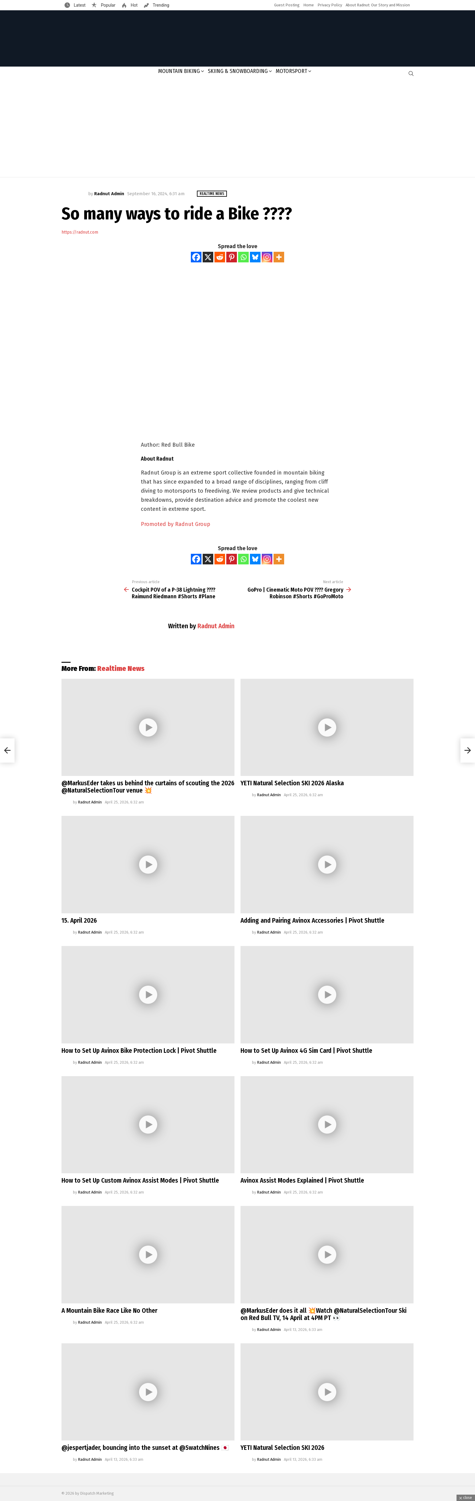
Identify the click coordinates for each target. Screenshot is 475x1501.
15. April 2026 (79, 921)
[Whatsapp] (243, 257)
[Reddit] (219, 257)
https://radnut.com (79, 232)
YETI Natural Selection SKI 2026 (282, 1448)
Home (308, 5)
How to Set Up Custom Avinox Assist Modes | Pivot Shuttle (140, 1180)
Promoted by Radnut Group (175, 524)
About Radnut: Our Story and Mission (378, 5)
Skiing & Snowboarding (238, 71)
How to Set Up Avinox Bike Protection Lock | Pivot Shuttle (139, 1051)
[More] (279, 257)
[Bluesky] (255, 257)
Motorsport (291, 71)
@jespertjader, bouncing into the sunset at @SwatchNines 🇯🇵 (145, 1448)
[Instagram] (267, 257)
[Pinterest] (231, 257)
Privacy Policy (329, 5)
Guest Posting (287, 5)
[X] (208, 257)
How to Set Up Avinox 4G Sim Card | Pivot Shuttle (306, 1051)
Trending (160, 5)
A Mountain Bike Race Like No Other (109, 1311)
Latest (79, 5)
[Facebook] (196, 257)
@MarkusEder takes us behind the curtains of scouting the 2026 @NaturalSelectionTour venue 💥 (147, 786)
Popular (107, 5)
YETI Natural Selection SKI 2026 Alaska (292, 783)
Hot (134, 5)
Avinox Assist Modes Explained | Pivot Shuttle (302, 1180)
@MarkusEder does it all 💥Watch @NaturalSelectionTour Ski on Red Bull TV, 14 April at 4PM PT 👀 (324, 1314)
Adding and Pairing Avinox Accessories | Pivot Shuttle (312, 921)
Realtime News (120, 668)
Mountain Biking (179, 71)
